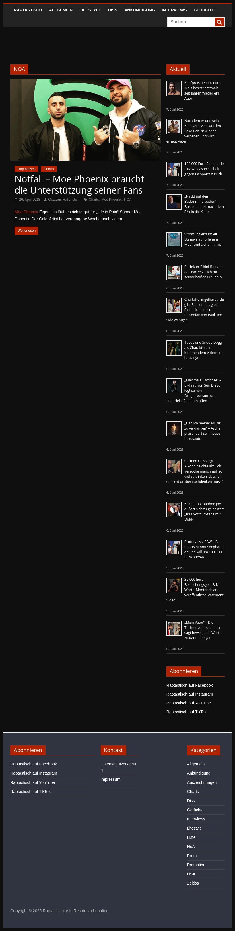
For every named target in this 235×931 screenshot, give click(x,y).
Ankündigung (139, 10)
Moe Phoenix (111, 200)
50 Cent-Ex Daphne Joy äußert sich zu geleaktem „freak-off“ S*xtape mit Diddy (204, 511)
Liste (191, 837)
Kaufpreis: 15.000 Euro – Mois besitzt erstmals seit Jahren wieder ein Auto (203, 90)
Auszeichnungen (202, 782)
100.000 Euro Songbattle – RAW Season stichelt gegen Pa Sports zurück (204, 168)
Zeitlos (193, 883)
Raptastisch (28, 10)
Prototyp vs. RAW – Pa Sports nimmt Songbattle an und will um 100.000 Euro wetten (204, 549)
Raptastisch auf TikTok (186, 712)
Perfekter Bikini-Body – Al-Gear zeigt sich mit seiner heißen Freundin (203, 272)
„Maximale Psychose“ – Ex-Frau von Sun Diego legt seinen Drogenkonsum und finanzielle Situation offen (193, 390)
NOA (127, 200)
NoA (191, 846)
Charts (49, 169)
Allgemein (61, 10)
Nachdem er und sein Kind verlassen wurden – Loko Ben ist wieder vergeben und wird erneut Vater (195, 131)
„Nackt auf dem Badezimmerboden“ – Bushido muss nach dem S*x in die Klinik (204, 204)
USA (191, 874)
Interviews (174, 10)
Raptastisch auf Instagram (189, 694)
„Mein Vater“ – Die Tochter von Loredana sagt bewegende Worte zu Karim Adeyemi (202, 630)
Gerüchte (205, 10)
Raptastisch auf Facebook (189, 685)
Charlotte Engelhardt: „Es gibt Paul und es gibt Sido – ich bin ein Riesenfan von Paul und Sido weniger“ (195, 309)
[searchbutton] (219, 22)
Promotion (196, 865)
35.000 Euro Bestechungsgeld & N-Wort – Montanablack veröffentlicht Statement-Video (195, 590)
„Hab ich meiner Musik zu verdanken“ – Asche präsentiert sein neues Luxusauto (202, 431)
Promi (192, 855)
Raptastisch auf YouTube (188, 703)
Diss (113, 10)
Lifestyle (90, 10)
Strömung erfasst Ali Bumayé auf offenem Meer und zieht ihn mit (202, 239)
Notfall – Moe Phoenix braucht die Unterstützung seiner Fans (79, 184)
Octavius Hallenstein (63, 200)
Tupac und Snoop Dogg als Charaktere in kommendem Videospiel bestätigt (204, 350)
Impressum (111, 779)
